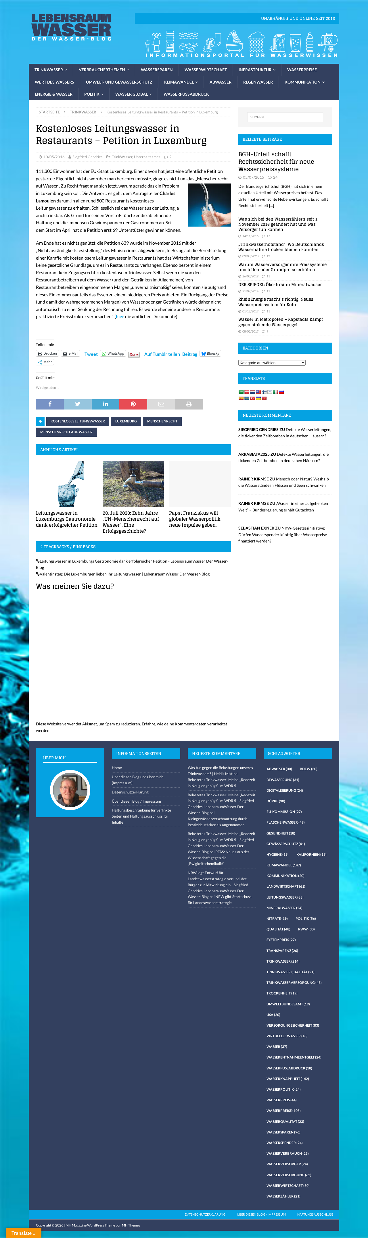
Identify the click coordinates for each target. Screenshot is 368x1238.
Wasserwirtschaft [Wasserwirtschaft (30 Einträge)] (288, 1185)
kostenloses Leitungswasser (78, 421)
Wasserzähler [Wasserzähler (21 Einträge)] (283, 1196)
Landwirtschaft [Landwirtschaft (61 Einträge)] (286, 886)
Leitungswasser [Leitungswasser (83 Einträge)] (285, 897)
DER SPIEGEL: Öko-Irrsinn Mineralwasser (280, 284)
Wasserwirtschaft (206, 69)
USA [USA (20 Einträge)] (273, 1015)
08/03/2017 (250, 331)
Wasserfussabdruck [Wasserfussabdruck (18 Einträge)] (289, 1068)
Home (117, 767)
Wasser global (131, 94)
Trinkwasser (48, 69)
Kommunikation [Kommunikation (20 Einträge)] (285, 876)
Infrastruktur (255, 69)
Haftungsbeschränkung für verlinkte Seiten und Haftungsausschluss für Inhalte (141, 816)
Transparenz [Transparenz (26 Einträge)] (282, 951)
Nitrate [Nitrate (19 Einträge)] (277, 918)
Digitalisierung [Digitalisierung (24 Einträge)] (285, 790)
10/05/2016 (54, 156)
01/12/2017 (250, 311)
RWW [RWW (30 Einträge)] (306, 929)
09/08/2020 (250, 256)
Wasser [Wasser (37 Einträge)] (277, 1046)
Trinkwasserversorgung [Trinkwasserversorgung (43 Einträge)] (294, 982)
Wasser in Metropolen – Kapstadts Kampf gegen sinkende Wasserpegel (280, 322)
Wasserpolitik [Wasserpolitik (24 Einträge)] (284, 1089)
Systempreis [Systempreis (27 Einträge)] (281, 940)
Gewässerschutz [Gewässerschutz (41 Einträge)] (286, 844)
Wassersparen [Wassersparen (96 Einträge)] (283, 1132)
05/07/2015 (253, 177)
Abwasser (220, 82)
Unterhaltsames (147, 156)
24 (275, 177)
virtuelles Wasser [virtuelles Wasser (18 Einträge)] (287, 1036)
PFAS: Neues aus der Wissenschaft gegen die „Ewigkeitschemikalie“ (218, 857)
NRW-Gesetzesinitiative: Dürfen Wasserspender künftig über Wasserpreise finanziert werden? (282, 534)
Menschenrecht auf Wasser (66, 432)
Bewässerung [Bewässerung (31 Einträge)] (283, 780)
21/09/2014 (250, 291)
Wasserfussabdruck (186, 94)
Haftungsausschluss (315, 1214)
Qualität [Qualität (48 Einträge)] (278, 929)
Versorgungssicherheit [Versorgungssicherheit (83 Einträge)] (293, 1025)
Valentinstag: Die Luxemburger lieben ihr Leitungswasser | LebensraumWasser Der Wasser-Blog (125, 573)
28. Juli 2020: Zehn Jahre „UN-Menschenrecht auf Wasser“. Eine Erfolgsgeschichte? (131, 522)
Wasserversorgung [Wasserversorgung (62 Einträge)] (289, 1175)
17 (268, 236)
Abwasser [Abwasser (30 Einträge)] (279, 769)
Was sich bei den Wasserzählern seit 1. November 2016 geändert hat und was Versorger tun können (278, 224)
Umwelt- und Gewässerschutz (119, 82)
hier (120, 316)
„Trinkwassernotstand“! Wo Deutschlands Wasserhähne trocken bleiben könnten (281, 247)
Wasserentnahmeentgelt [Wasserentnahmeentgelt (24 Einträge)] (294, 1057)
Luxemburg (126, 421)
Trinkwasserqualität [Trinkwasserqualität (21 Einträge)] (291, 972)
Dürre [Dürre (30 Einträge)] (276, 801)
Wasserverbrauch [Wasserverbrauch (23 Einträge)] (288, 1153)
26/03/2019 (250, 276)
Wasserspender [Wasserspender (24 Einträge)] (285, 1143)
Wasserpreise (302, 69)
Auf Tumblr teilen (162, 353)
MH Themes (131, 1225)
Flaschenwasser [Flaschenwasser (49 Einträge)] (286, 822)
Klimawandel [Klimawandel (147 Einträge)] (284, 865)
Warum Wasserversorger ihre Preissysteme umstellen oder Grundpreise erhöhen (282, 267)
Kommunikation (303, 82)
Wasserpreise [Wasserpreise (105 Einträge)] (284, 1110)
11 (268, 276)
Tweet (91, 353)
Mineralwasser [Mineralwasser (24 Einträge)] (284, 908)
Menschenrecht (162, 421)
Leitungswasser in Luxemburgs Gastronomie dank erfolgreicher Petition (66, 519)
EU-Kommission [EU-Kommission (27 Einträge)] (284, 812)
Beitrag (189, 353)
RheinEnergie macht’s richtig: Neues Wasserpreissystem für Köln (275, 302)
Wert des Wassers (54, 82)
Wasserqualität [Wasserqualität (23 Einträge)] (285, 1121)
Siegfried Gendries (87, 156)
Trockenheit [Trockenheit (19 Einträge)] (282, 993)
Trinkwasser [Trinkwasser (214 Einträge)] (283, 961)
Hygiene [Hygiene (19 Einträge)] (278, 854)
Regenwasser (258, 82)
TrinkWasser (122, 156)
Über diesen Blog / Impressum (136, 801)
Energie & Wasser (53, 94)
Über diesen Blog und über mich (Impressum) (137, 780)
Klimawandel (179, 82)
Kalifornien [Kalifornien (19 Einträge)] (311, 854)
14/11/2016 (250, 236)
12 (268, 256)
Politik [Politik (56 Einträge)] (306, 918)
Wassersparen (157, 69)
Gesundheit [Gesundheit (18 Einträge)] (281, 833)
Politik (91, 94)
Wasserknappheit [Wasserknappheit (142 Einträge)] (288, 1079)
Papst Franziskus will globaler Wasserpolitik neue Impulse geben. (195, 519)
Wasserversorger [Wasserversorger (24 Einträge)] (287, 1164)
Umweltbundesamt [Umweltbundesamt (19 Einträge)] (288, 1004)
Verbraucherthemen (102, 69)
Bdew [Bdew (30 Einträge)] (308, 769)
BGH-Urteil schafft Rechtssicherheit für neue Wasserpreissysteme (276, 161)
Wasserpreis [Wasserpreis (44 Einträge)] (282, 1100)
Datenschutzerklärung (130, 792)
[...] (271, 205)
